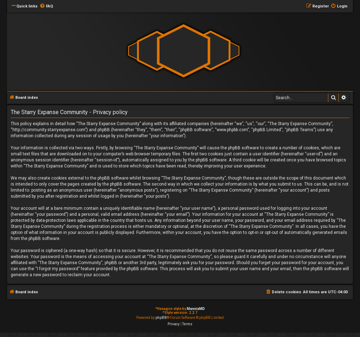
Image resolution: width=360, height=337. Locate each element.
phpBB (161, 318)
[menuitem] (46, 6)
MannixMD (196, 309)
